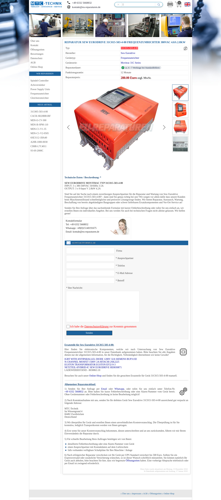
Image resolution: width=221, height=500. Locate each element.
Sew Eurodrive (128, 53)
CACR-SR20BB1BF (41, 116)
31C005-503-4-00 (39, 111)
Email (104, 389)
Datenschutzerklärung (96, 326)
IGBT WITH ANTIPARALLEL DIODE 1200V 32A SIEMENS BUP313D (101, 359)
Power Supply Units (40, 89)
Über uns (35, 41)
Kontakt (34, 45)
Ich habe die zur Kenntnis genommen (103, 326)
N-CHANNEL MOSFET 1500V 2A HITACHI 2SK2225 (92, 362)
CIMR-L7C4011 (39, 146)
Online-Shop (37, 67)
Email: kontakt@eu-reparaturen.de (82, 231)
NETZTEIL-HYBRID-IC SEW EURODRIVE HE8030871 (93, 367)
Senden (89, 333)
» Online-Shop (168, 493)
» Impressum (135, 493)
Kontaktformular (74, 221)
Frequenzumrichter (40, 93)
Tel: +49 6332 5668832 (77, 224)
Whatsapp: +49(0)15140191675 (81, 228)
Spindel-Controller (40, 80)
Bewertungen (37, 54)
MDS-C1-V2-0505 (40, 133)
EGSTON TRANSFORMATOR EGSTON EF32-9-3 (90, 364)
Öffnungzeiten (38, 49)
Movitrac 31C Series (131, 63)
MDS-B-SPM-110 (39, 124)
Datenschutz (36, 58)
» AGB (145, 493)
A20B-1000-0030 (39, 142)
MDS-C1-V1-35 (38, 129)
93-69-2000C (37, 150)
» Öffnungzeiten (155, 493)
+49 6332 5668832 (79, 2)
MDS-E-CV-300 (38, 120)
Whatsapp (119, 389)
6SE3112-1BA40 (39, 137)
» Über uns (125, 493)
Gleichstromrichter (40, 98)
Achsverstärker (38, 85)
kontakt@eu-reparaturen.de (83, 7)
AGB (33, 62)
